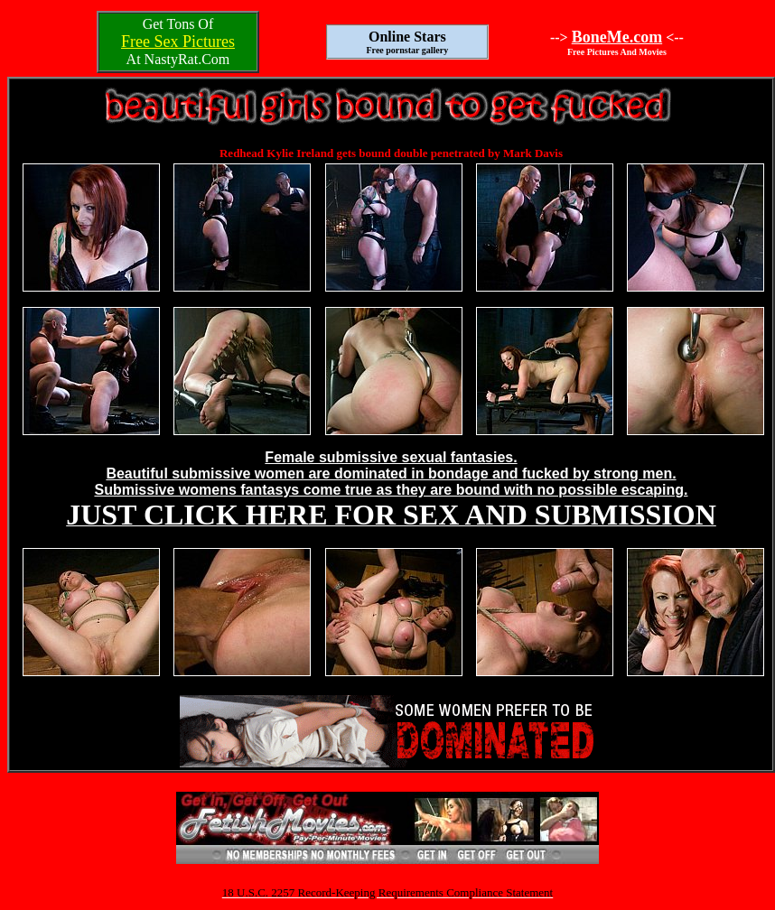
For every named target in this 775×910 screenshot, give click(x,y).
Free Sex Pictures (178, 41)
